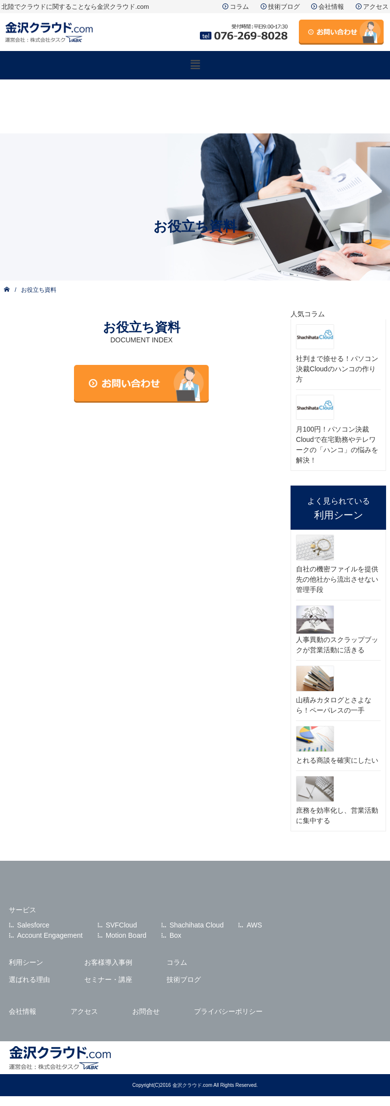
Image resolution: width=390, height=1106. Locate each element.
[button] (195, 65)
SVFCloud (121, 925)
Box (175, 935)
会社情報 (331, 6)
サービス (22, 910)
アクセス (376, 6)
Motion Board (126, 935)
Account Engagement (50, 935)
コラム (239, 6)
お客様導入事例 (108, 962)
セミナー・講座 (108, 979)
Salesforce (33, 925)
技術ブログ (284, 6)
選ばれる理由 (29, 979)
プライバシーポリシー (228, 1011)
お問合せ (146, 1011)
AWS (254, 925)
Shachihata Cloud (197, 925)
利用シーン (26, 962)
